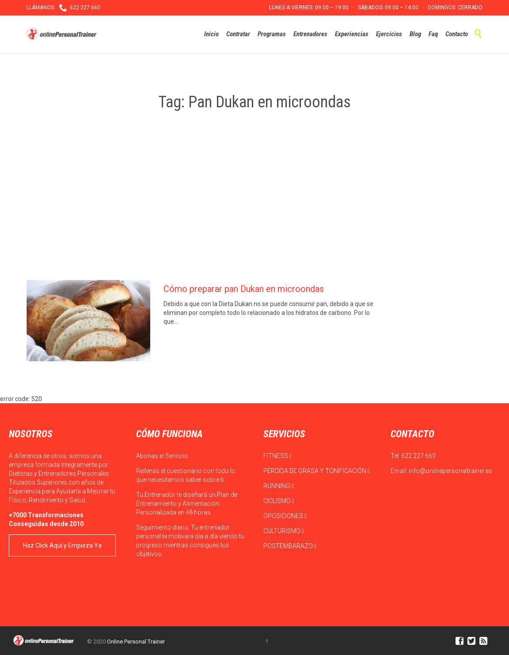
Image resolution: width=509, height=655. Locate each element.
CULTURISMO (283, 530)
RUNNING (278, 485)
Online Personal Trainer (136, 641)
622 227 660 (418, 455)
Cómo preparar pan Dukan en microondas (243, 289)
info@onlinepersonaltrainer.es (450, 470)
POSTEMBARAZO (289, 545)
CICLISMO (278, 500)
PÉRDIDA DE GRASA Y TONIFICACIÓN (316, 470)
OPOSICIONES (285, 515)
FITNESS (277, 455)
